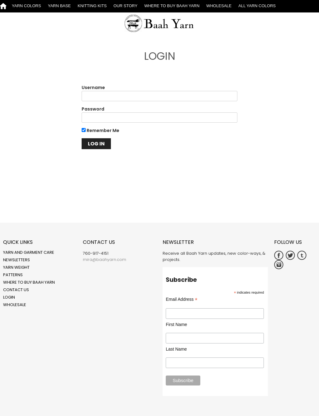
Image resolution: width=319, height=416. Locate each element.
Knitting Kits (92, 5)
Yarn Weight (16, 267)
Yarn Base (59, 5)
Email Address (182, 299)
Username (93, 87)
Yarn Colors (26, 5)
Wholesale (218, 5)
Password (93, 109)
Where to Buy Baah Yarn (171, 5)
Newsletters (16, 260)
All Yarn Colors (257, 5)
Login (9, 297)
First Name (176, 324)
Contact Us (16, 290)
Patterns (13, 275)
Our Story (125, 5)
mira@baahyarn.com (104, 259)
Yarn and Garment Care (28, 252)
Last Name (176, 349)
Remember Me (100, 130)
